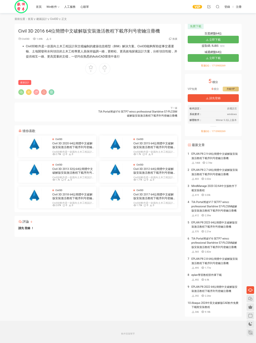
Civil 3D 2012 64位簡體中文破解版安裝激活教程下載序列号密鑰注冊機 (153, 171)
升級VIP (231, 89)
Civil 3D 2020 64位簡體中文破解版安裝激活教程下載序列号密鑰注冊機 (72, 145)
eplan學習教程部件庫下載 (206, 274)
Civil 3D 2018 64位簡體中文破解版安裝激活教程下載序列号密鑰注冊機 (72, 196)
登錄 (27, 228)
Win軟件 (52, 7)
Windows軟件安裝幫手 (21, 6)
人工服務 (69, 7)
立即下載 (213, 39)
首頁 (39, 7)
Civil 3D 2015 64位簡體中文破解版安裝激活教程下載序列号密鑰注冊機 (153, 145)
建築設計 (24, 82)
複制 (222, 46)
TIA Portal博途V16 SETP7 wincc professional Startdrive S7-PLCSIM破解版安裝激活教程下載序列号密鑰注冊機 (214, 243)
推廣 (174, 38)
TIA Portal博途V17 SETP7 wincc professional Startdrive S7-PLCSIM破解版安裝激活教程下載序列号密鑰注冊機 (214, 206)
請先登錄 (213, 98)
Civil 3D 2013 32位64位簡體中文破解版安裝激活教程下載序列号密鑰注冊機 (72, 171)
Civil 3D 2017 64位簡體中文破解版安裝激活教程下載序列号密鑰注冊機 (153, 196)
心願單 (84, 7)
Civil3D (26, 38)
